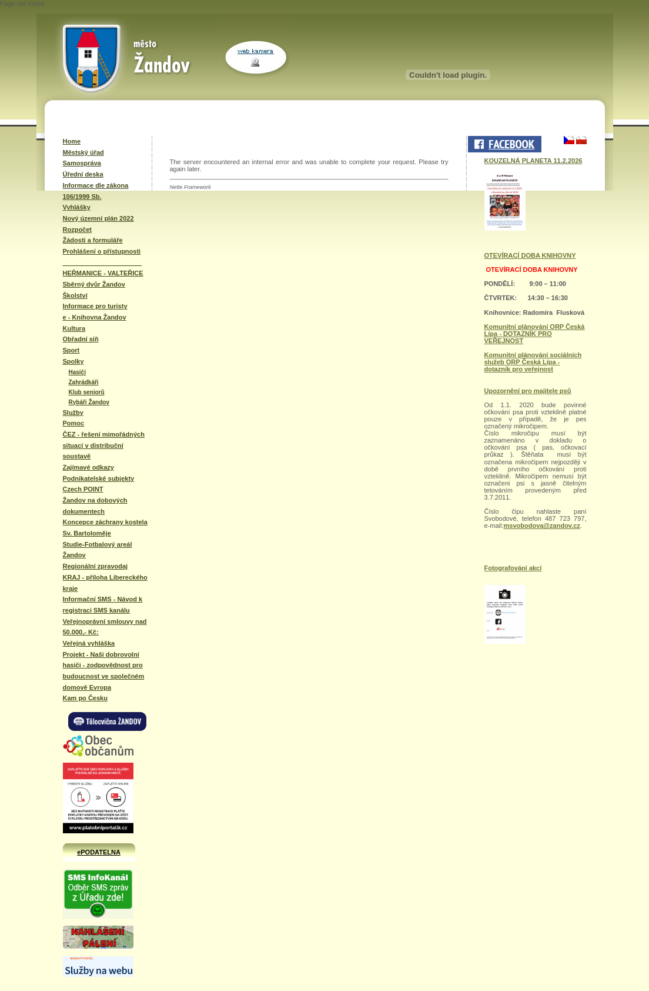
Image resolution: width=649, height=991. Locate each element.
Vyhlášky (77, 207)
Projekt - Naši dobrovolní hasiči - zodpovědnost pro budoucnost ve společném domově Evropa (104, 671)
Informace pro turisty (95, 306)
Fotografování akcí (513, 567)
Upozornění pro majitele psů (527, 390)
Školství (75, 295)
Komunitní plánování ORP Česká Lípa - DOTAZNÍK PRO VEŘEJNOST (534, 333)
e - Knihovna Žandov (94, 317)
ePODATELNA (99, 852)
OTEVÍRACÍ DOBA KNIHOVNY (530, 255)
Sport (71, 350)
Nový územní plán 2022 (98, 218)
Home (72, 141)
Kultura (74, 328)
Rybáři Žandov (89, 402)
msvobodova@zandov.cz (542, 525)
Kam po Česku (85, 697)
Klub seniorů (87, 392)
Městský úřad (83, 152)
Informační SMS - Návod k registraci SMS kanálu (103, 605)
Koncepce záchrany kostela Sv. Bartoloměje (105, 527)
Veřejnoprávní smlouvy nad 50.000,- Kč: (105, 627)
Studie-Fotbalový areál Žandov (97, 550)
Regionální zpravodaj (95, 566)
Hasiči (77, 372)
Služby (73, 412)
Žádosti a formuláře (93, 240)
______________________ (102, 262)
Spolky (73, 361)
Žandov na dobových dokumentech (95, 506)
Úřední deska (83, 174)
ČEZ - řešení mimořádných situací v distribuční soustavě (104, 445)
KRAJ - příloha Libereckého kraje (105, 583)
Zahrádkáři (84, 382)
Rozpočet (77, 229)
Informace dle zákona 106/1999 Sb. (96, 191)
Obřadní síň (81, 338)
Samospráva (82, 163)
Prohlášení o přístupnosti (102, 251)
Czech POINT (83, 489)
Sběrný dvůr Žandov (94, 284)
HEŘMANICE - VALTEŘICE (103, 273)
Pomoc (74, 423)
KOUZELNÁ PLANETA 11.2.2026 (533, 160)
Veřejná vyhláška (89, 643)
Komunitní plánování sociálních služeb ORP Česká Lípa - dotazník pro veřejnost (533, 362)
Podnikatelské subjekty (99, 478)
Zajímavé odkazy (88, 467)
